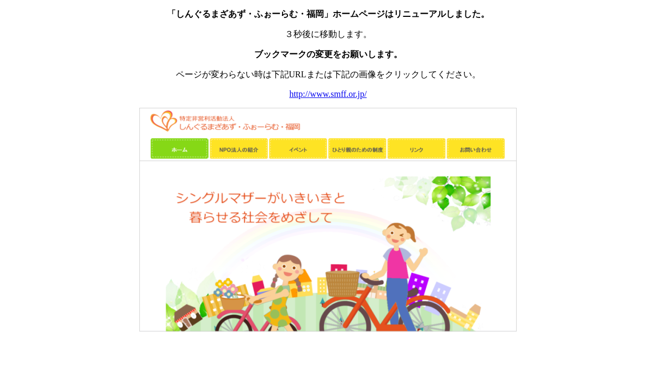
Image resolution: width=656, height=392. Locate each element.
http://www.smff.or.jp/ (327, 94)
